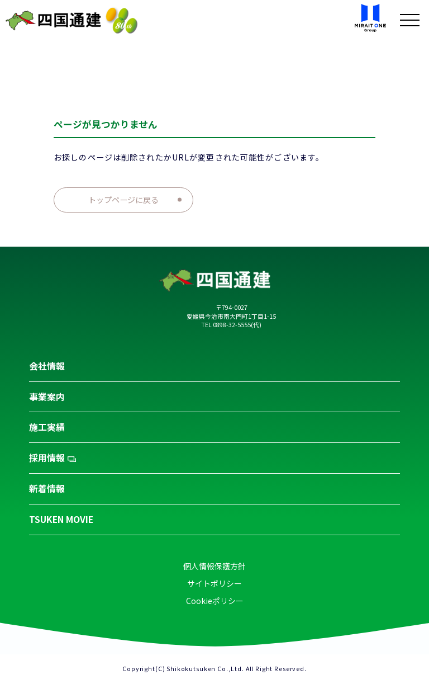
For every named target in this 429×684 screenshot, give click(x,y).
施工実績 (47, 427)
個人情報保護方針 (214, 566)
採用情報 (52, 457)
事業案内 (47, 396)
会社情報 (47, 366)
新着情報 (47, 488)
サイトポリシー (214, 583)
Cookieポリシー (215, 600)
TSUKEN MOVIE (61, 519)
